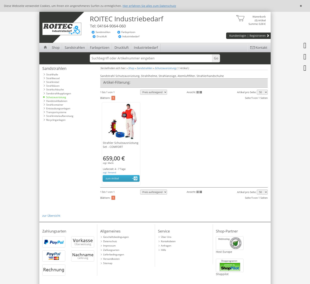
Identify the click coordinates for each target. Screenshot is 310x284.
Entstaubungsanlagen (58, 108)
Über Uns (166, 237)
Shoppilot (222, 274)
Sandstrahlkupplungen (58, 93)
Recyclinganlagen (55, 120)
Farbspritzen (99, 47)
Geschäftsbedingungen (116, 237)
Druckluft (121, 47)
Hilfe (163, 250)
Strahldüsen (53, 85)
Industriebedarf (146, 47)
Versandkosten (111, 259)
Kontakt (258, 47)
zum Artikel (122, 178)
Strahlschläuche (55, 89)
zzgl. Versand (109, 172)
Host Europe (224, 252)
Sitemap (107, 263)
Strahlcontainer (54, 104)
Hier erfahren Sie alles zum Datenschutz (149, 6)
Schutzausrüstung (56, 97)
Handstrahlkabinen (56, 101)
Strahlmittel (52, 82)
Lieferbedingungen (113, 254)
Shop (56, 47)
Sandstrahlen (75, 47)
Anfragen (166, 245)
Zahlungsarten (111, 250)
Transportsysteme (56, 112)
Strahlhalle (52, 74)
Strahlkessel (53, 78)
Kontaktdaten (168, 241)
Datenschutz (110, 241)
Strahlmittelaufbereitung (59, 116)
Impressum (109, 245)
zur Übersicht (51, 215)
